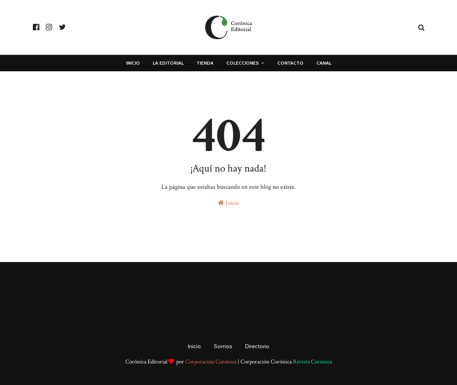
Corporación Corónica (211, 361)
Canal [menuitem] (323, 63)
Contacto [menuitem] (290, 63)
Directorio (257, 346)
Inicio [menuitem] (133, 63)
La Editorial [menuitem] (168, 63)
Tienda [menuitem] (205, 63)
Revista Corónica (312, 361)
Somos (223, 346)
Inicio (228, 203)
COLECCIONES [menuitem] (242, 63)
